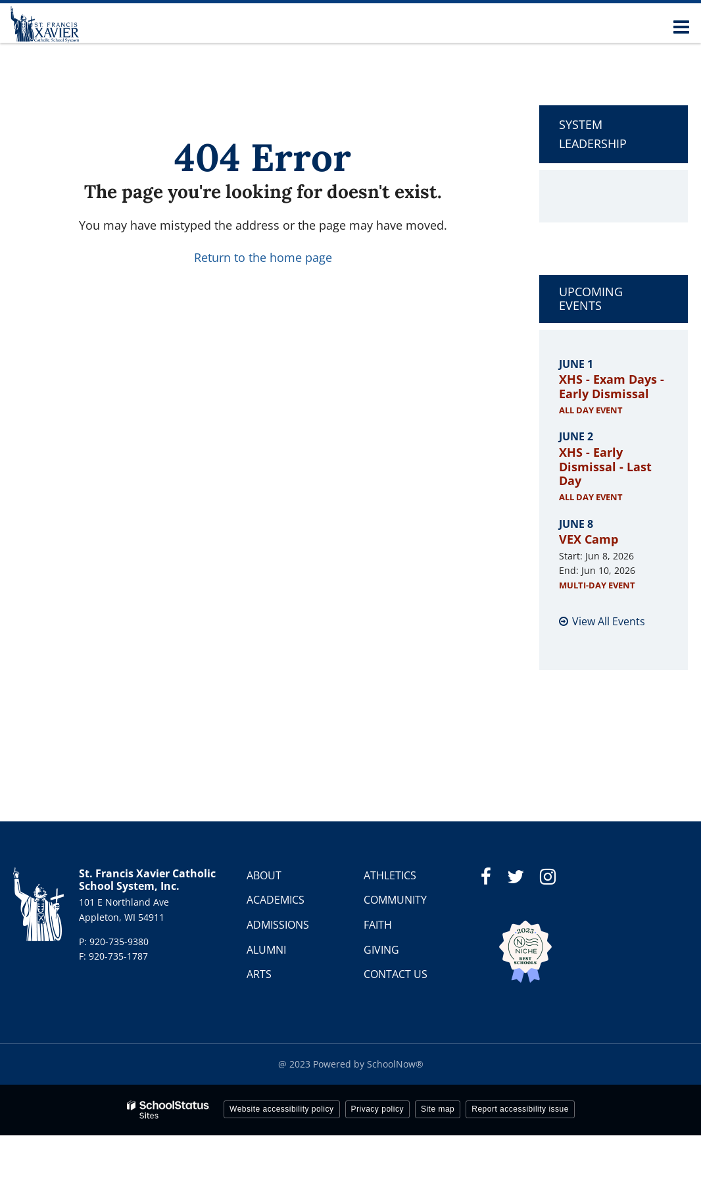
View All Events (608, 621)
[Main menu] (681, 26)
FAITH (378, 924)
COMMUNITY (395, 899)
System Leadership (593, 133)
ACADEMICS (275, 899)
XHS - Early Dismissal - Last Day (605, 466)
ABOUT (264, 875)
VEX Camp (588, 539)
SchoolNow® (395, 1064)
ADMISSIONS (278, 924)
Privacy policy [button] (377, 1109)
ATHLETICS (390, 875)
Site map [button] (437, 1109)
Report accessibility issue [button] (520, 1109)
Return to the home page (263, 257)
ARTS (259, 974)
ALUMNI (266, 950)
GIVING (381, 950)
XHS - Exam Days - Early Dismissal (611, 386)
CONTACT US (395, 974)
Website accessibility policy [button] (282, 1109)
